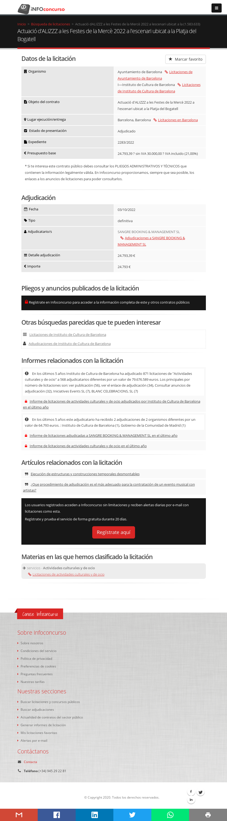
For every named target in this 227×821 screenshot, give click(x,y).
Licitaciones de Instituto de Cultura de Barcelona (64, 334)
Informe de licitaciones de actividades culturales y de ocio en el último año (86, 445)
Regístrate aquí (113, 532)
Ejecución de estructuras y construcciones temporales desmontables (82, 474)
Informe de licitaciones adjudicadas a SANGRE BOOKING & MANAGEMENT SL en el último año (101, 435)
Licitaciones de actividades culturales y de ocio (66, 574)
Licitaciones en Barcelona (175, 119)
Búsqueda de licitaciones (50, 24)
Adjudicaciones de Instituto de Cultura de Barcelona (67, 343)
